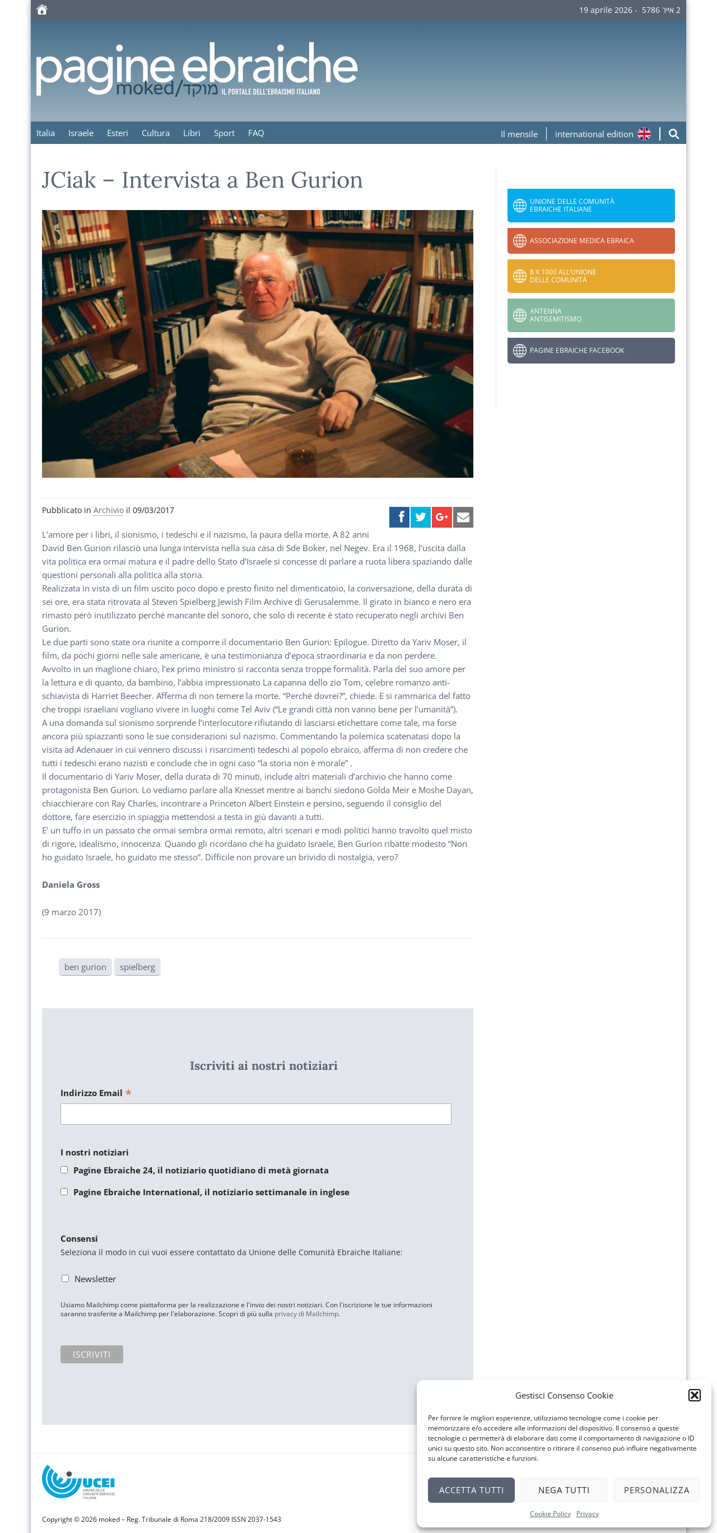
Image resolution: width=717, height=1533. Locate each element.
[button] (694, 1395)
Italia (45, 132)
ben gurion (85, 966)
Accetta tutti (471, 1489)
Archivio (109, 510)
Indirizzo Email (96, 1093)
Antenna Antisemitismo (555, 315)
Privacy (587, 1513)
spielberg (137, 966)
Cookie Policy (550, 1513)
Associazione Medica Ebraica (582, 240)
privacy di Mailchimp (306, 1313)
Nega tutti (564, 1489)
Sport (224, 132)
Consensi (79, 1238)
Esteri (117, 132)
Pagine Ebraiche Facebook (577, 350)
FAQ (256, 132)
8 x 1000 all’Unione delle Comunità (563, 276)
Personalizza (657, 1489)
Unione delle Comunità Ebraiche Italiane (572, 205)
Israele (81, 132)
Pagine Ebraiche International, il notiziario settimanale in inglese (211, 1191)
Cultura (156, 132)
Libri (192, 132)
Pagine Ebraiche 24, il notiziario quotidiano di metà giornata (201, 1170)
